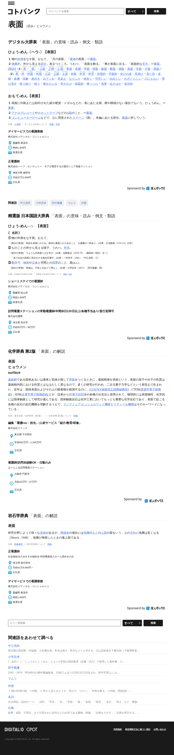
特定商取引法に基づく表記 (137, 729)
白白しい (115, 78)
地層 (86, 532)
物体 (26, 262)
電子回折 (78, 394)
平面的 (113, 74)
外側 (20, 59)
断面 (113, 69)
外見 (67, 247)
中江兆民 (25, 203)
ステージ (78, 117)
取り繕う (25, 83)
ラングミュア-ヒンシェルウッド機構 (87, 404)
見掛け (139, 74)
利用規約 (118, 729)
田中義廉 (57, 203)
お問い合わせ (160, 729)
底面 (130, 69)
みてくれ (49, 78)
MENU (11, 3)
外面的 (101, 74)
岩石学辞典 (18, 515)
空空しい (101, 78)
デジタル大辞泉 (22, 42)
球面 (95, 69)
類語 (12, 69)
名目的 (128, 83)
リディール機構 (124, 404)
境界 (55, 262)
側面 (121, 69)
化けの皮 (126, 74)
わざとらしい (133, 78)
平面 (86, 69)
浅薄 (104, 83)
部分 (43, 64)
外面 (83, 203)
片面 (147, 69)
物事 (14, 64)
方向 (133, 532)
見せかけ (66, 83)
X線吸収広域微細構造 (113, 389)
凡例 (57, 124)
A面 (69, 113)
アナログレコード (23, 113)
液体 (72, 59)
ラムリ (72, 203)
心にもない (151, 78)
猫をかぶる (50, 83)
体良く (88, 78)
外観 (74, 74)
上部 (104, 532)
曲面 (104, 69)
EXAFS (94, 389)
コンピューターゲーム (26, 117)
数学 (14, 262)
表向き (35, 78)
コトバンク (24, 11)
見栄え (61, 78)
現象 (25, 78)
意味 (43, 532)
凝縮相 (12, 379)
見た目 (150, 74)
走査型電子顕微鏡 (33, 394)
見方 (145, 64)
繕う (37, 83)
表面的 (79, 83)
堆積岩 (64, 532)
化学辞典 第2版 (22, 351)
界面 (69, 69)
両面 (156, 69)
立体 (35, 262)
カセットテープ (48, 113)
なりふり (75, 78)
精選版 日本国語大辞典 (29, 215)
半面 (139, 69)
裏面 (93, 59)
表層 (78, 69)
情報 (52, 124)
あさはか (115, 83)
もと (95, 532)
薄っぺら (92, 83)
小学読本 (41, 203)
